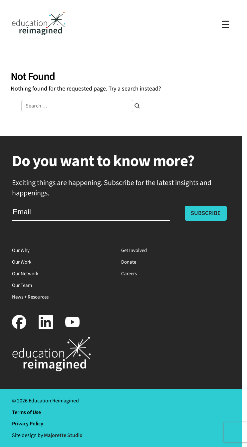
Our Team (22, 285)
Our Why (21, 250)
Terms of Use (26, 412)
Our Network (25, 273)
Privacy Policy (27, 423)
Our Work (21, 262)
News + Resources (30, 297)
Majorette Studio (63, 435)
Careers (129, 273)
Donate (128, 262)
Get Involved (134, 250)
